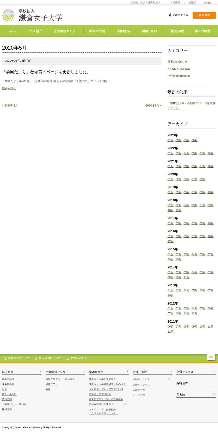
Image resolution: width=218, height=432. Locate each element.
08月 (202, 192)
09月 (211, 205)
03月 (179, 140)
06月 (195, 140)
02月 (179, 166)
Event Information (179, 75)
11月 (186, 277)
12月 (179, 210)
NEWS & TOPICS (179, 68)
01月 (171, 140)
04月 (186, 153)
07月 (202, 153)
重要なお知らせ (177, 61)
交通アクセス (184, 372)
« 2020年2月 (10, 105)
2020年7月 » (153, 105)
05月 (186, 140)
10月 (211, 153)
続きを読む (9, 88)
